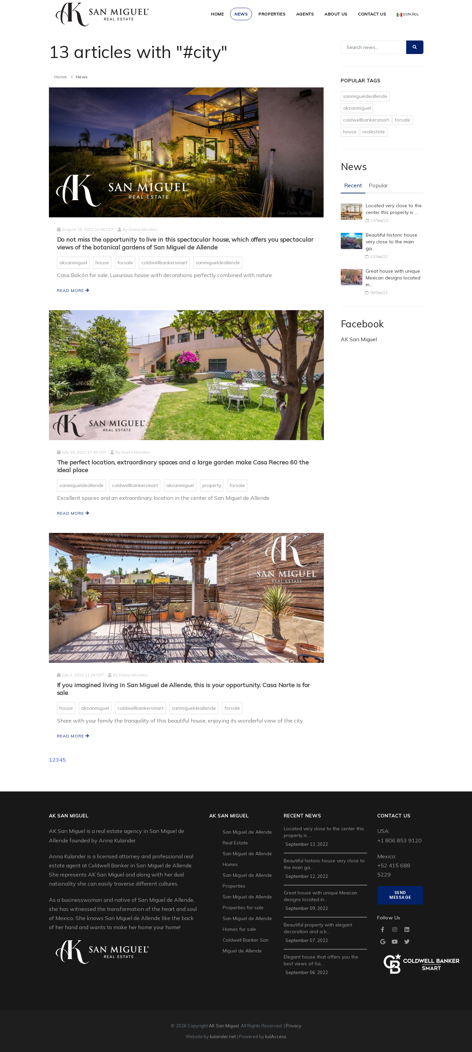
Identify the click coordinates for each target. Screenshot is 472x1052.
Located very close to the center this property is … (394, 209)
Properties (268, 14)
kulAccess (275, 1036)
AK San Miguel (359, 339)
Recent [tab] (353, 185)
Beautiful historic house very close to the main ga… (391, 241)
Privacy (293, 1025)
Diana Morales (143, 229)
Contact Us (371, 14)
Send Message (400, 895)
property (211, 485)
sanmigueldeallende (218, 263)
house (102, 263)
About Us (334, 14)
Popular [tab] (378, 185)
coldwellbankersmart (164, 263)
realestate (373, 132)
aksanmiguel (73, 263)
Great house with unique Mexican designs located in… (393, 278)
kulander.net (223, 1036)
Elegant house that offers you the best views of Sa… (321, 960)
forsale (125, 263)
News (236, 14)
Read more (73, 290)
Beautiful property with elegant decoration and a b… (318, 928)
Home (211, 14)
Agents (302, 14)
